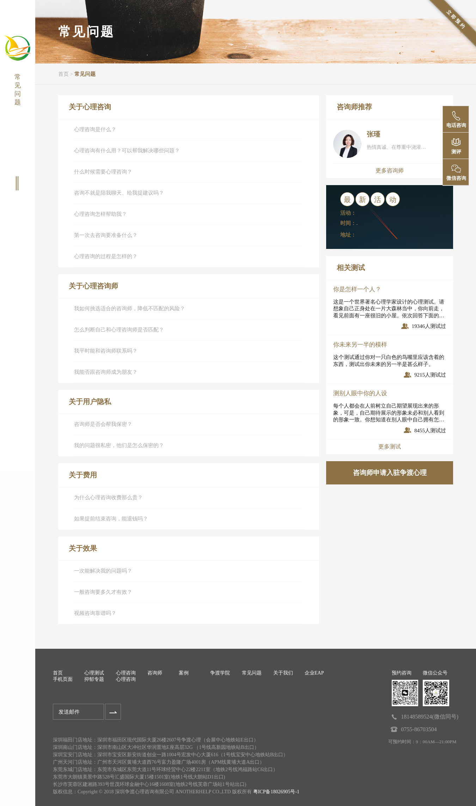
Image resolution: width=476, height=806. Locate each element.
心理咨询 (126, 673)
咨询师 (154, 673)
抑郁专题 (94, 679)
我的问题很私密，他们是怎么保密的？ (119, 445)
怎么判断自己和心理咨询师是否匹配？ (119, 329)
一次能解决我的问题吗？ (103, 571)
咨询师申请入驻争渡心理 (390, 472)
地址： (348, 235)
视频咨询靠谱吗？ (95, 613)
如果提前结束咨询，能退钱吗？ (111, 518)
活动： (348, 213)
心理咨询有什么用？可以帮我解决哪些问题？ (127, 150)
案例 (184, 673)
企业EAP (314, 673)
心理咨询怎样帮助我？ (100, 214)
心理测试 (94, 673)
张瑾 (373, 134)
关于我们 (283, 673)
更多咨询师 (390, 170)
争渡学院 (220, 673)
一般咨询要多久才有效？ (103, 592)
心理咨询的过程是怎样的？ (106, 256)
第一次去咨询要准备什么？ (106, 235)
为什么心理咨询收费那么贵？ (108, 497)
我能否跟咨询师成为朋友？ (106, 372)
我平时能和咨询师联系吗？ (106, 351)
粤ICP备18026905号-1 (276, 791)
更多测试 (389, 447)
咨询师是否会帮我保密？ (103, 424)
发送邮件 (69, 712)
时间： (348, 223)
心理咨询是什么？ (95, 129)
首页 (63, 74)
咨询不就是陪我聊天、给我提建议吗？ (119, 193)
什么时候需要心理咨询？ (103, 172)
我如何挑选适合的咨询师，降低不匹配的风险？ (129, 308)
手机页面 (63, 679)
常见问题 (85, 74)
